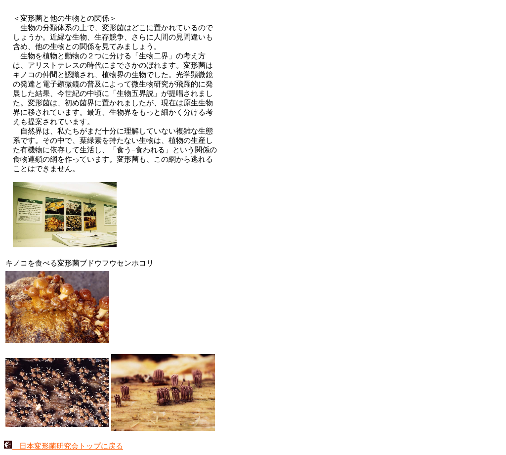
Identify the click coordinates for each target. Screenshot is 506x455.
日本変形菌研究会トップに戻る (63, 446)
